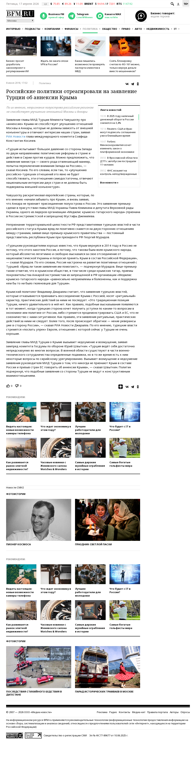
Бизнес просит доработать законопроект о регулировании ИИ (17, 66)
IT (175, 29)
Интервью (13, 29)
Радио (113, 712)
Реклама (102, 712)
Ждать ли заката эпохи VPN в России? (54, 62)
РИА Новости (15, 136)
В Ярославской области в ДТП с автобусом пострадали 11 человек (119, 161)
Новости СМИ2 (15, 487)
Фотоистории (15, 494)
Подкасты (32, 29)
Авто (138, 29)
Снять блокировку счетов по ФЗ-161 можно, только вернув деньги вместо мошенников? (124, 66)
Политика (90, 29)
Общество (109, 29)
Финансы (71, 29)
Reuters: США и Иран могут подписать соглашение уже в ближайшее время (118, 132)
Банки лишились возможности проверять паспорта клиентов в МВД (90, 66)
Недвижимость (157, 29)
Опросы (185, 712)
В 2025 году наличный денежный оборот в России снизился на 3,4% (117, 119)
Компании (52, 29)
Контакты (124, 712)
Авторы (174, 712)
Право (126, 29)
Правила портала (157, 712)
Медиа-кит (138, 712)
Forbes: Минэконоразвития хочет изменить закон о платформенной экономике (117, 147)
